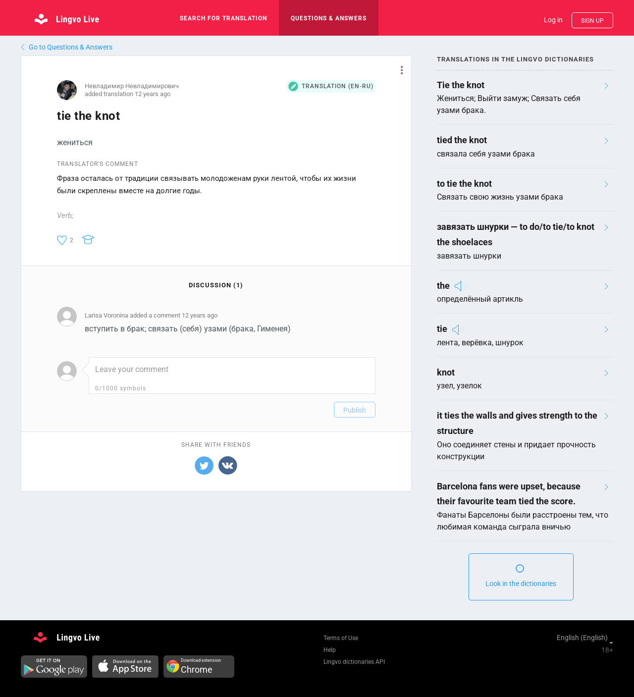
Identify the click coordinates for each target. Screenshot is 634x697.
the (443, 285)
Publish (354, 410)
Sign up (592, 20)
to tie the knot (464, 183)
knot (446, 372)
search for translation (223, 18)
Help (329, 649)
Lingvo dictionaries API (354, 661)
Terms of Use (340, 638)
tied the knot (462, 140)
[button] (398, 70)
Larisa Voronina (106, 315)
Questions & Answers (329, 18)
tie (442, 328)
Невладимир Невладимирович (132, 86)
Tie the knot (460, 85)
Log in (553, 20)
